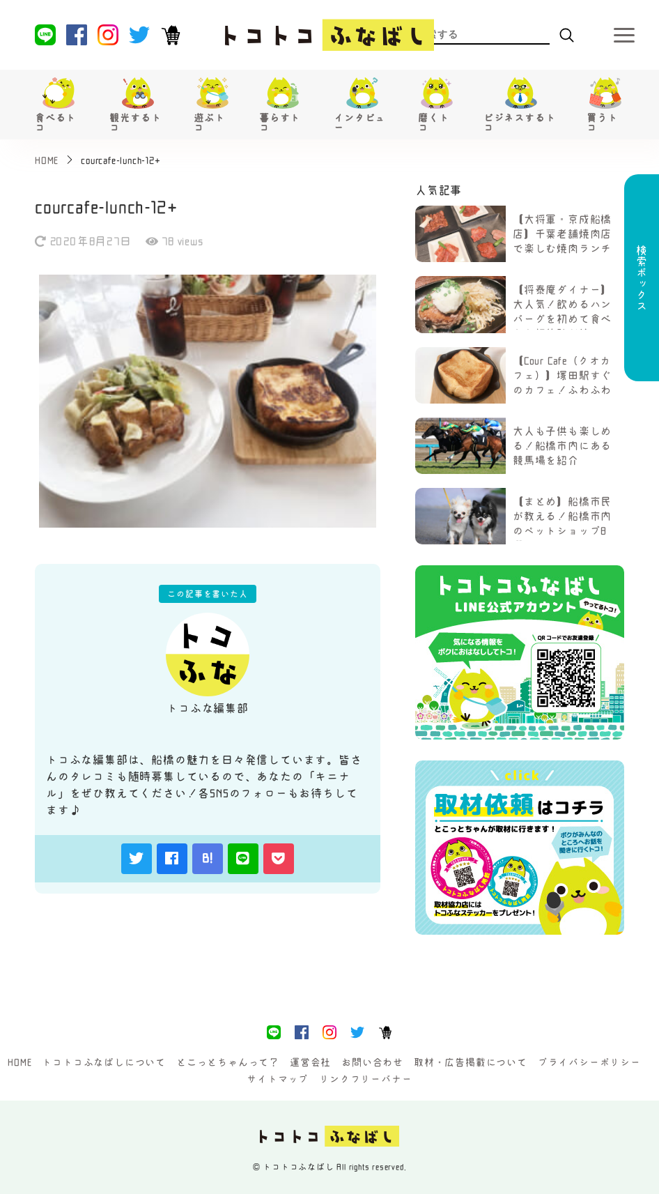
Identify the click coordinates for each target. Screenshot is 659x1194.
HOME (19, 1062)
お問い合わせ (372, 1062)
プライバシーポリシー (589, 1062)
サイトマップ (278, 1079)
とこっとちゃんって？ (227, 1062)
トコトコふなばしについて (104, 1062)
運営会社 (310, 1062)
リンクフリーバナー (365, 1079)
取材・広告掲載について (470, 1062)
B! (207, 858)
